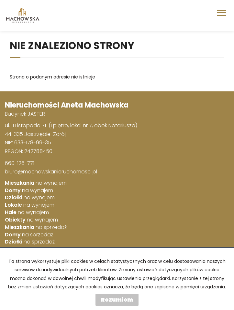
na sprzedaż (36, 227)
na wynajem (36, 183)
